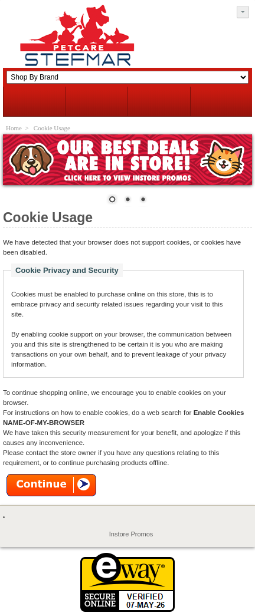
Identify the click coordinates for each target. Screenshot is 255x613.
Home (14, 127)
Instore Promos (131, 534)
